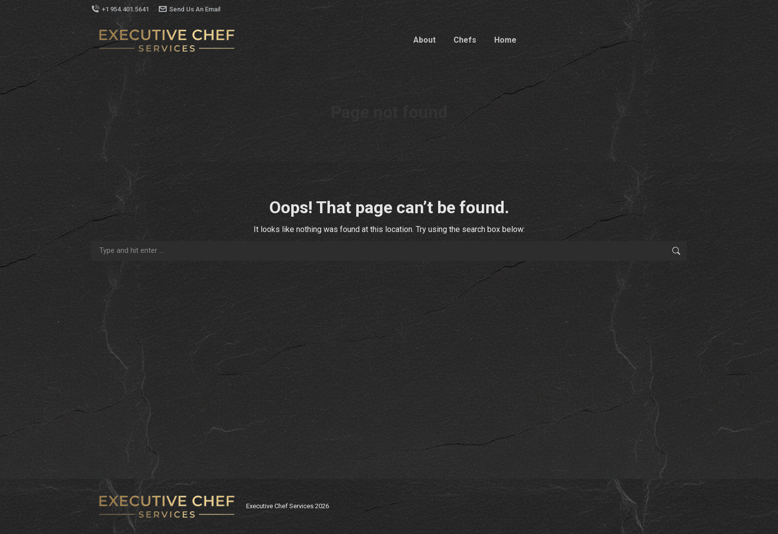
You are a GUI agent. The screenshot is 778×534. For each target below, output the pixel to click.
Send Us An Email (189, 9)
